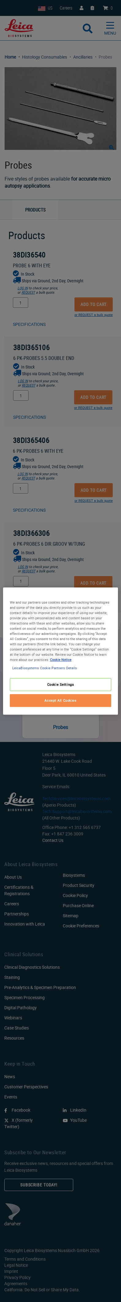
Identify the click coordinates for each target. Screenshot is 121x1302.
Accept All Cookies (60, 700)
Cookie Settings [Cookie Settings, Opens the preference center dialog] (60, 684)
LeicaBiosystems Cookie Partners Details (44, 668)
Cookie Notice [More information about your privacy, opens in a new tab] (60, 659)
